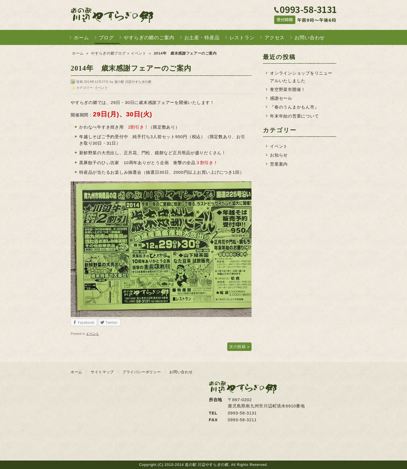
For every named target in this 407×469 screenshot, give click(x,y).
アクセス (275, 37)
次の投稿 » (239, 346)
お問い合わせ (310, 37)
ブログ (106, 37)
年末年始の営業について (294, 116)
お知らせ (279, 155)
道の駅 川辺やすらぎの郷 (112, 15)
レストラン (242, 37)
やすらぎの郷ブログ (108, 53)
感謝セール (281, 98)
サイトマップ (102, 372)
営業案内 (279, 164)
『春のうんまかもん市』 (294, 107)
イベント (138, 53)
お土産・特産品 (202, 37)
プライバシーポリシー (141, 372)
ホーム (81, 37)
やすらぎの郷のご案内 (149, 37)
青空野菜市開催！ (288, 89)
